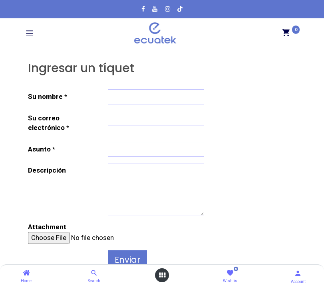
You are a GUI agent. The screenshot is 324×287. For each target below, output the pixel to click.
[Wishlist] (230, 273)
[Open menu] (162, 275)
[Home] (26, 273)
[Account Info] (298, 273)
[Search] (94, 273)
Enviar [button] (127, 259)
